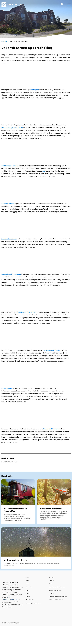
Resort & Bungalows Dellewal (12, 128)
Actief (27, 577)
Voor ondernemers (55, 590)
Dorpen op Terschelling (33, 603)
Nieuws (51, 577)
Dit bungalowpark (8, 204)
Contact (51, 593)
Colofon (51, 581)
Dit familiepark (6, 388)
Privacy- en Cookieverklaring (58, 597)
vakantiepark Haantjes (52, 350)
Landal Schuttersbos (8, 239)
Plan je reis (6, 41)
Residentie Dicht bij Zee (51, 429)
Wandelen (29, 587)
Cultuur (28, 593)
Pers (50, 584)
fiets (44, 171)
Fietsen (28, 597)
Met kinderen (30, 600)
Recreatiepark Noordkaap (11, 274)
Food (27, 581)
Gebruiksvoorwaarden (56, 600)
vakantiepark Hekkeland (26, 312)
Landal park (34, 90)
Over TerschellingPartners (57, 587)
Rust (27, 584)
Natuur (28, 590)
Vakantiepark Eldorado (9, 166)
